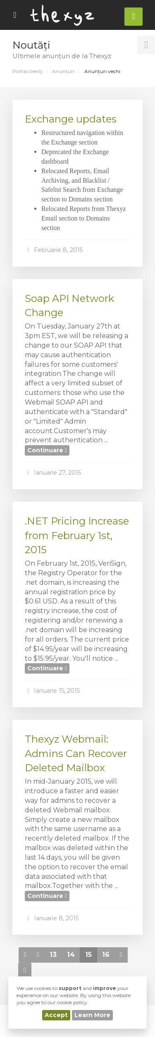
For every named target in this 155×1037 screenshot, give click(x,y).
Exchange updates (71, 119)
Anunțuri (63, 71)
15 (88, 955)
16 (106, 955)
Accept (56, 1015)
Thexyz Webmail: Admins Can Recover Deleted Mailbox (76, 753)
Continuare (47, 450)
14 (71, 955)
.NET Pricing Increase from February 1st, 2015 (77, 535)
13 (53, 955)
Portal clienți (27, 71)
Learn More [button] (92, 1015)
